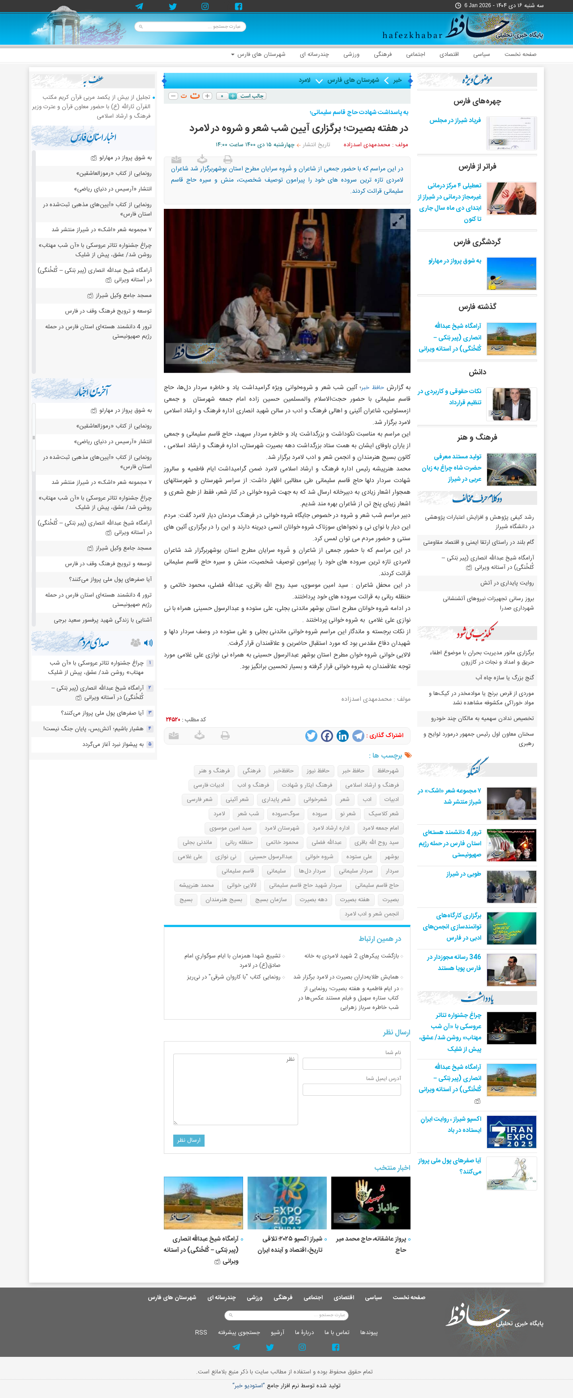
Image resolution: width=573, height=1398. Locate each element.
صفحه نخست (521, 54)
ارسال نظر (189, 1140)
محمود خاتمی (282, 842)
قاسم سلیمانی (238, 871)
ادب (367, 800)
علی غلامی (190, 857)
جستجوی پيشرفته (239, 1333)
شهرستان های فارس (258, 54)
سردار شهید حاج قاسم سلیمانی (305, 885)
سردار (392, 871)
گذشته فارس (477, 307)
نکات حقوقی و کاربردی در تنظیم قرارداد (449, 397)
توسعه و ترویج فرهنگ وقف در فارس (108, 311)
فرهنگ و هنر (214, 771)
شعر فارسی (200, 800)
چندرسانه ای (314, 54)
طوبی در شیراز (463, 874)
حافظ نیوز (318, 771)
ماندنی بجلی (197, 842)
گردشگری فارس (477, 242)
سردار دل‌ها (312, 871)
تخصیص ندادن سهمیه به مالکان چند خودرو (482, 719)
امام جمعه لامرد (381, 828)
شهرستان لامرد (282, 828)
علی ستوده (359, 857)
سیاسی (481, 54)
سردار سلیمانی (356, 871)
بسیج (186, 900)
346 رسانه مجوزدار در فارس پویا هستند (454, 963)
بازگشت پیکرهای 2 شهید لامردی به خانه (351, 956)
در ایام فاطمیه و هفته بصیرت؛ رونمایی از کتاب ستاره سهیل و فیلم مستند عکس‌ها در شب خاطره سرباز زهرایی (348, 998)
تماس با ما (337, 1333)
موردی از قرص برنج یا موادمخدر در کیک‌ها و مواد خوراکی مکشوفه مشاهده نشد (481, 698)
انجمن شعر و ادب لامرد (372, 914)
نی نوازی (225, 857)
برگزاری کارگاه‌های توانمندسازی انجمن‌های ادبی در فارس (452, 927)
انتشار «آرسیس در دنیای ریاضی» (113, 189)
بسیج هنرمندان (223, 900)
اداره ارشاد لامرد (331, 828)
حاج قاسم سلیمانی (377, 885)
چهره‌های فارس (477, 101)
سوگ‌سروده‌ (285, 814)
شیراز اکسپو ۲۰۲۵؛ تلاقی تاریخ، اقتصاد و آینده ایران (289, 1245)
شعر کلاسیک (384, 814)
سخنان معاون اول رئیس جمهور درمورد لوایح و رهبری (478, 739)
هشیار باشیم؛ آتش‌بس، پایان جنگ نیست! (93, 729)
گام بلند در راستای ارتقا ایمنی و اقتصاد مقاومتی (477, 542)
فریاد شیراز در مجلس (455, 120)
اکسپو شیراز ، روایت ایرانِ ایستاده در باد (450, 1125)
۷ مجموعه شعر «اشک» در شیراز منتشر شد (449, 797)
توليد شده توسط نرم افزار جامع (286, 1386)
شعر (345, 800)
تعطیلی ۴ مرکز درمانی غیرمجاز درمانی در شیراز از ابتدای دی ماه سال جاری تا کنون (449, 203)
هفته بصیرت (355, 900)
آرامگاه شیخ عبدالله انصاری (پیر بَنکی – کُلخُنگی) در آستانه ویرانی (201, 1250)
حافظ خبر (372, 388)
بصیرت (391, 900)
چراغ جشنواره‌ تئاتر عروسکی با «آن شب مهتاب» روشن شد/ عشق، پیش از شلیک (450, 1032)
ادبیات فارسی (208, 785)
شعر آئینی (237, 800)
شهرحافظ (388, 771)
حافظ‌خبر (284, 771)
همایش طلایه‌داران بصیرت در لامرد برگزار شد (346, 977)
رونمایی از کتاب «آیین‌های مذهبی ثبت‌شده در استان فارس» (97, 209)
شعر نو (348, 814)
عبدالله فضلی (327, 842)
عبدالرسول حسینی (270, 857)
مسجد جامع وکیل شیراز (119, 296)
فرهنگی (383, 54)
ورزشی (351, 54)
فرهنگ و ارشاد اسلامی (372, 785)
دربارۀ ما (304, 1333)
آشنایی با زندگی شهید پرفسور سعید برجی (103, 620)
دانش (477, 372)
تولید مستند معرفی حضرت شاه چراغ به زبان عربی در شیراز (451, 468)
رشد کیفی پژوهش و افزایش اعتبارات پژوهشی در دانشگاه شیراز (479, 522)
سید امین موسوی (231, 828)
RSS (201, 1333)
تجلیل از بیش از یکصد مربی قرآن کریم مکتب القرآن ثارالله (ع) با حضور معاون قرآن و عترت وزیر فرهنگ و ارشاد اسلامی (91, 107)
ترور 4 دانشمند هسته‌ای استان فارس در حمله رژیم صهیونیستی (450, 843)
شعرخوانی (315, 800)
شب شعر (248, 814)
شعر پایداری (276, 800)
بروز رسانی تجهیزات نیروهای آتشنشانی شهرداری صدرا (488, 603)
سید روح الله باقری (377, 842)
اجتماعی (415, 54)
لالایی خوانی (241, 885)
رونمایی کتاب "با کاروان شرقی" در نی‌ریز (234, 977)
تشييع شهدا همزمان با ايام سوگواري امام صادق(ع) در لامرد (232, 960)
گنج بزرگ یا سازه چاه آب (504, 678)
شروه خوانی (319, 857)
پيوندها (369, 1333)
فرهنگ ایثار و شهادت (307, 785)
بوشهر (392, 857)
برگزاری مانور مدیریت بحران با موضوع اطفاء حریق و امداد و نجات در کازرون (482, 657)
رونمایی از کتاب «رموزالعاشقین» (114, 173)
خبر (397, 80)
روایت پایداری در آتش (507, 583)
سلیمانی (276, 871)
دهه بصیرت (313, 900)
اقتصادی (449, 54)
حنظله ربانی (239, 842)
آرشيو (277, 1333)
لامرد (305, 80)
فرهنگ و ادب (253, 785)
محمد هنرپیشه (196, 885)
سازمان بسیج (271, 900)
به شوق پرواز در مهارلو (454, 261)
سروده (319, 814)
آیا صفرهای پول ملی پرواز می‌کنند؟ (110, 580)
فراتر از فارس (477, 167)
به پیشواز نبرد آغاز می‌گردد (113, 745)
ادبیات (392, 800)
